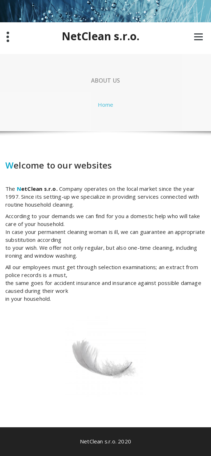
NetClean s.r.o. (101, 36)
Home (106, 104)
